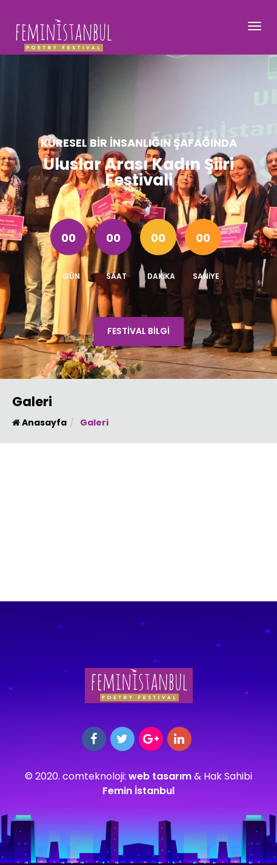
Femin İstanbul (138, 791)
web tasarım (160, 776)
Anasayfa (39, 422)
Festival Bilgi (138, 331)
